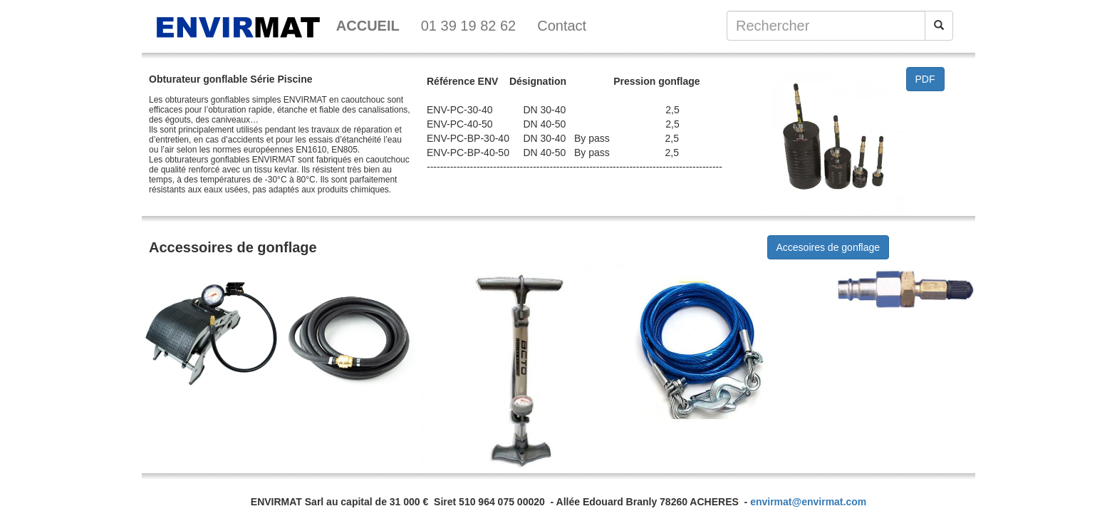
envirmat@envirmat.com (808, 501)
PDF (925, 79)
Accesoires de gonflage (828, 247)
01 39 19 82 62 (468, 25)
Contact (561, 25)
